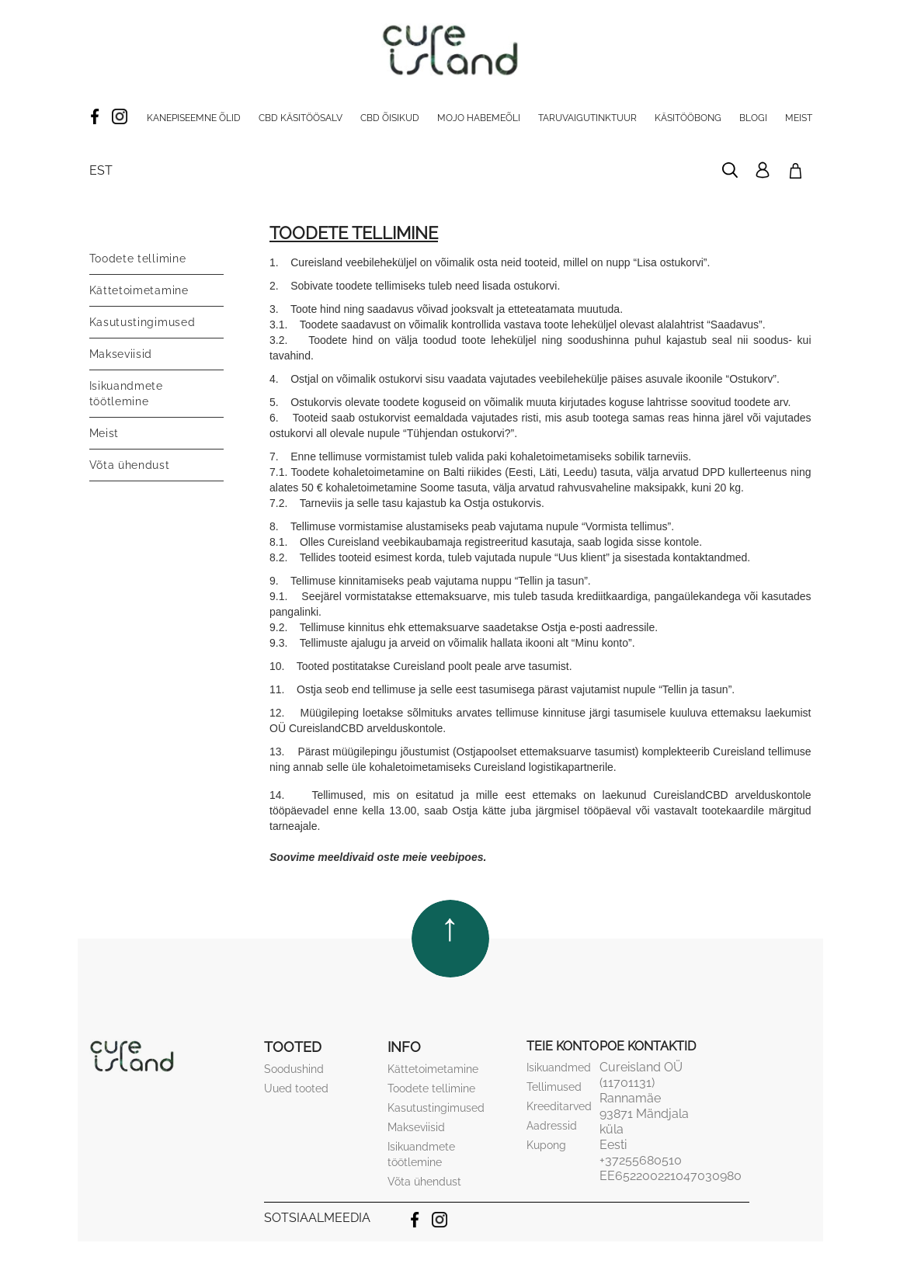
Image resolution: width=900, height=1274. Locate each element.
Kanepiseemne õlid (194, 118)
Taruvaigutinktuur (587, 118)
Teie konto (562, 1046)
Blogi (753, 118)
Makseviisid (121, 354)
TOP (450, 930)
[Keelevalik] (101, 171)
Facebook (95, 116)
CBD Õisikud (389, 118)
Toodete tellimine (137, 258)
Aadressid (551, 1126)
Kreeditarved (559, 1106)
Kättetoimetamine (139, 290)
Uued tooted (296, 1088)
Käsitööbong (688, 118)
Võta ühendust (129, 465)
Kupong (546, 1145)
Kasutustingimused (142, 322)
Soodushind (294, 1069)
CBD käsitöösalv (300, 118)
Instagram (119, 116)
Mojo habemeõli (478, 118)
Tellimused (554, 1087)
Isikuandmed (558, 1067)
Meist (798, 118)
